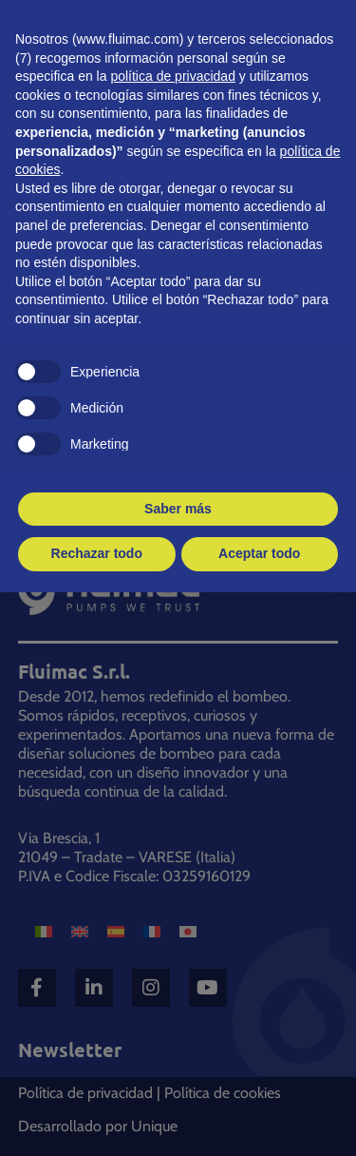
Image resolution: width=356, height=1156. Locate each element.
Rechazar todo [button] (96, 553)
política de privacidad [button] (172, 76)
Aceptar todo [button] (259, 553)
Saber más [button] (178, 508)
